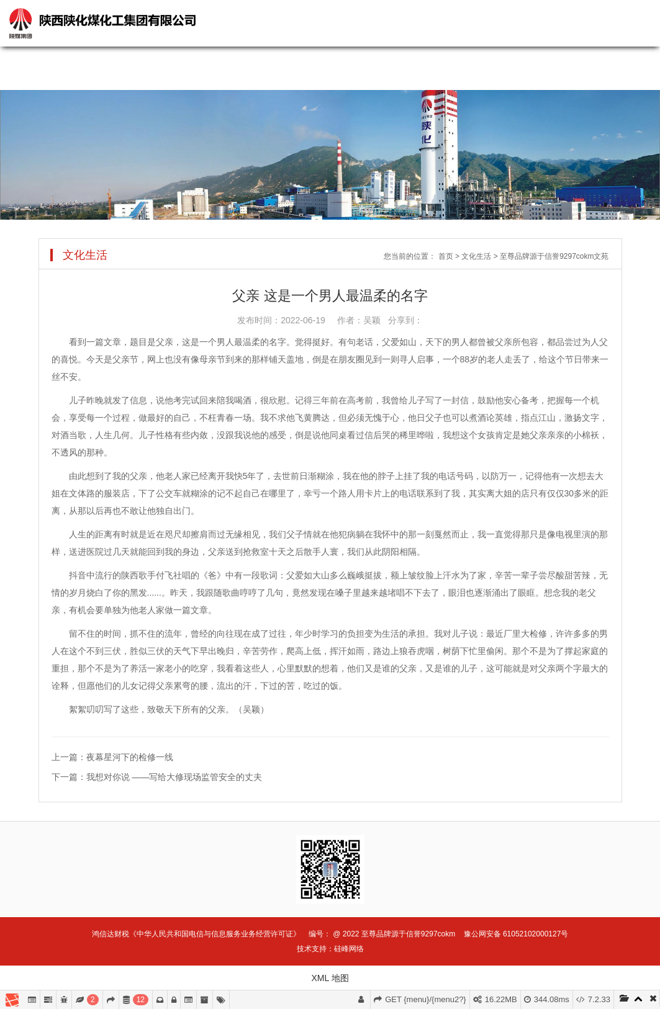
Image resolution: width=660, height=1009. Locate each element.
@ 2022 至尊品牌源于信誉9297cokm (394, 934)
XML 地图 (329, 978)
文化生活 (476, 256)
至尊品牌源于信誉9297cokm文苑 (554, 256)
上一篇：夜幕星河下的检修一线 (112, 757)
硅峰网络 (349, 948)
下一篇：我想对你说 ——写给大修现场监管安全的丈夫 (157, 777)
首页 (445, 256)
